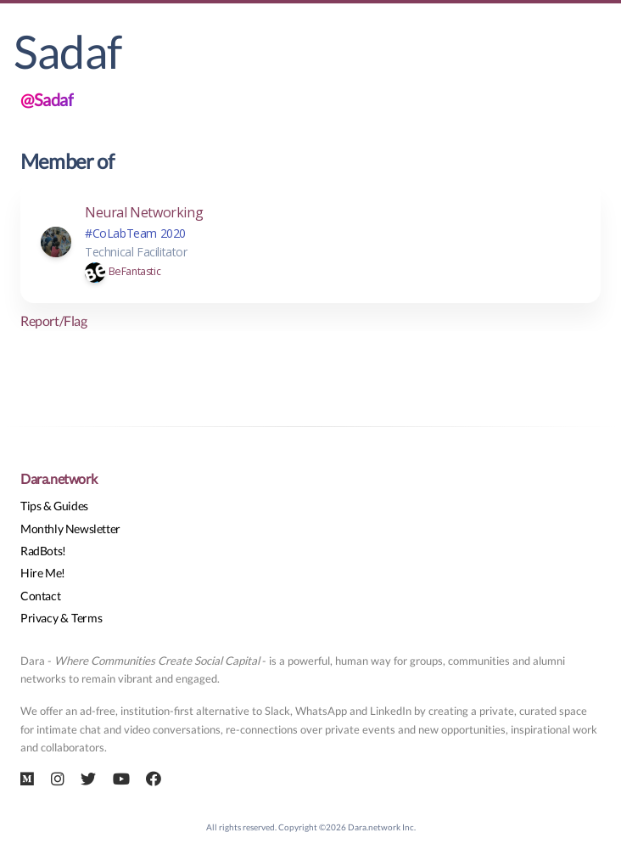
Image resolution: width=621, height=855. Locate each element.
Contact (40, 595)
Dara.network (58, 478)
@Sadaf (47, 99)
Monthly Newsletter (70, 528)
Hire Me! (42, 572)
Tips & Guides (54, 505)
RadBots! (43, 550)
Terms (86, 617)
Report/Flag (53, 320)
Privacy (39, 617)
